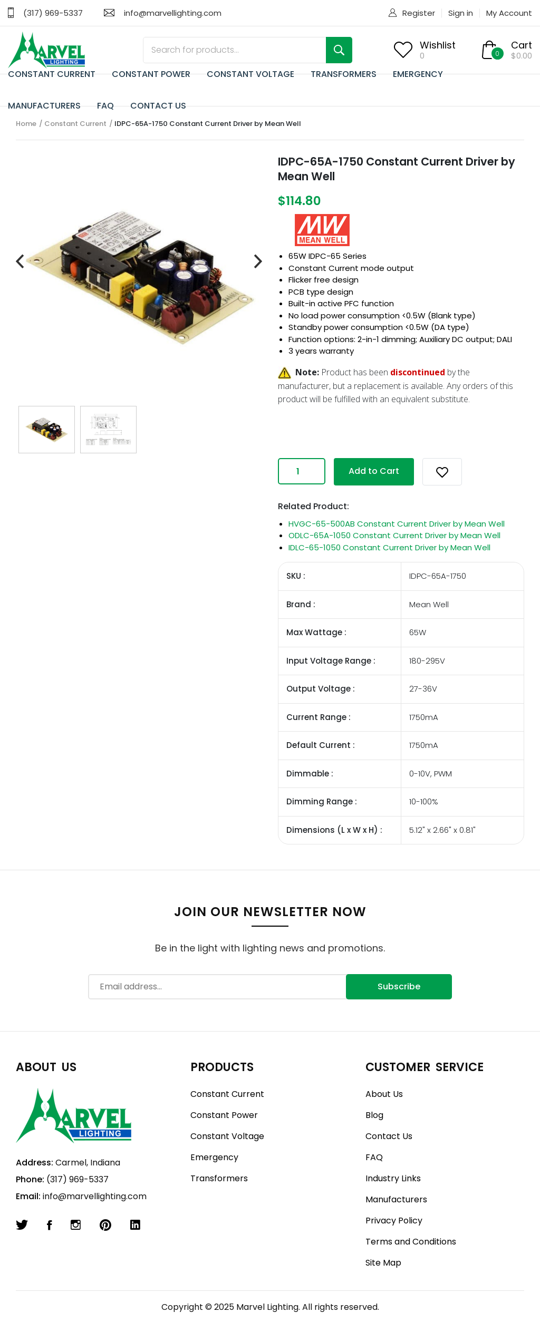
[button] (442, 471)
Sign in (460, 12)
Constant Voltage (227, 1136)
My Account (509, 12)
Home (26, 124)
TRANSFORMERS (344, 74)
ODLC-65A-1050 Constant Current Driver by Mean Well (394, 535)
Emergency (214, 1157)
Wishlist (438, 45)
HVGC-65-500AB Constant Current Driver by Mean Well (396, 523)
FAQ (105, 106)
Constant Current (75, 124)
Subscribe (399, 986)
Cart (521, 45)
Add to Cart (374, 471)
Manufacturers (396, 1199)
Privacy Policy (393, 1220)
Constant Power (224, 1115)
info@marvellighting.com (172, 12)
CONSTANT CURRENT (51, 74)
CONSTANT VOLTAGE (250, 74)
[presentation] (20, 262)
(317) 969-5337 (53, 12)
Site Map (383, 1263)
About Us (384, 1094)
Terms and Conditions (410, 1242)
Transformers (219, 1178)
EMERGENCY (418, 74)
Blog (374, 1115)
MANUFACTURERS (44, 106)
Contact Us (388, 1136)
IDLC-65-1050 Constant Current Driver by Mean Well (389, 547)
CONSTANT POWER (151, 74)
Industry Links (393, 1178)
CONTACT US (158, 106)
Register (418, 12)
